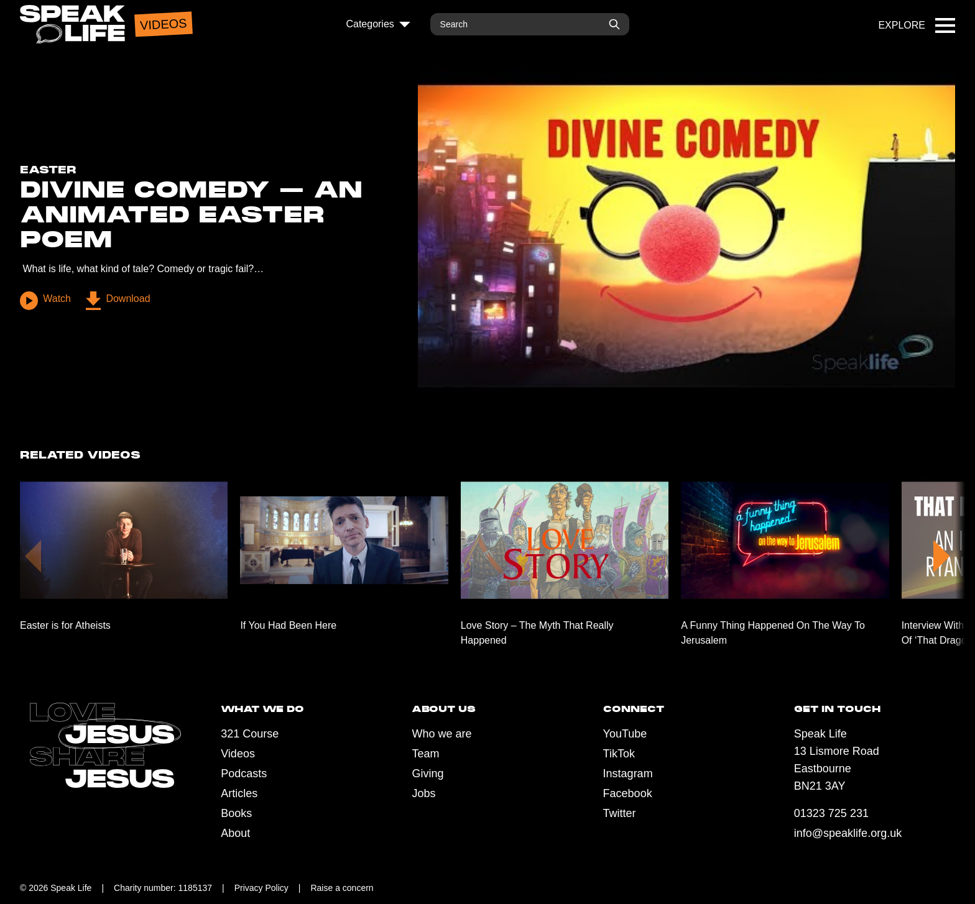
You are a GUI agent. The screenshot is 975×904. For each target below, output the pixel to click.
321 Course (250, 734)
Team (425, 753)
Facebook (627, 793)
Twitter (619, 813)
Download (117, 300)
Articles (239, 793)
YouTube (625, 734)
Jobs (423, 793)
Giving (427, 773)
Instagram (628, 773)
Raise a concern (341, 888)
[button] (941, 553)
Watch (45, 300)
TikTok (619, 753)
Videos (238, 753)
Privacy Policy (261, 888)
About (235, 833)
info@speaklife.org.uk (848, 833)
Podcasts (244, 773)
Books (236, 813)
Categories (378, 24)
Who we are (441, 734)
